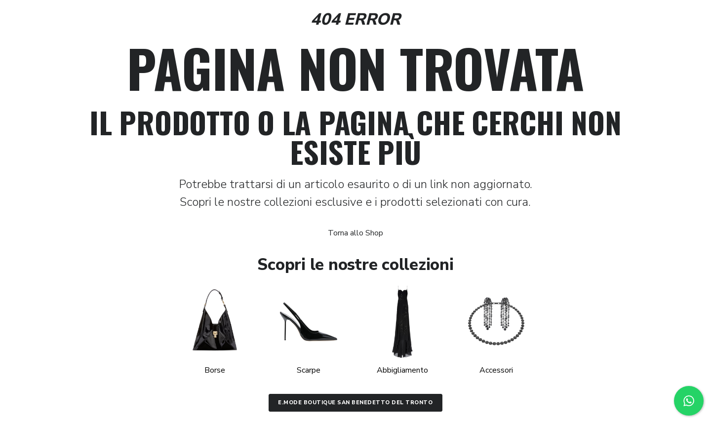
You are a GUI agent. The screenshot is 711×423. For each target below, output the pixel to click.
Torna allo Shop (355, 233)
